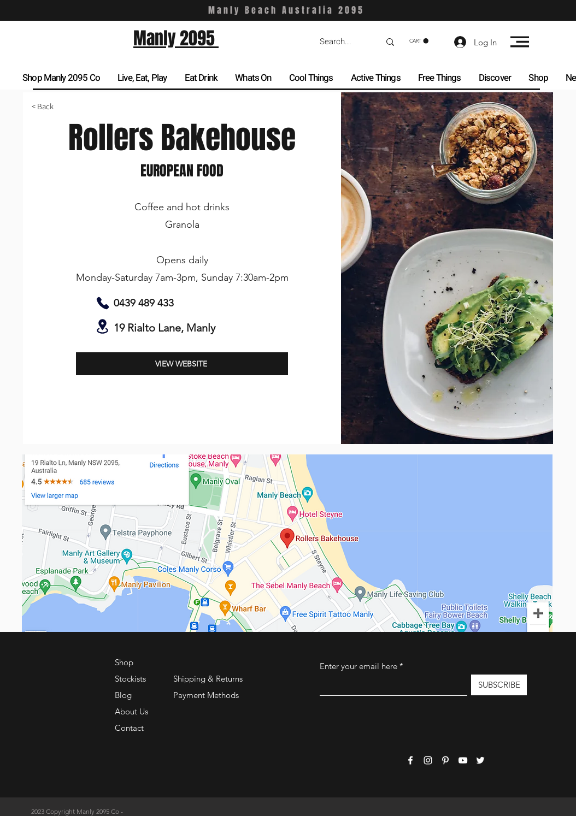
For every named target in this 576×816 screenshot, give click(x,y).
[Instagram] (427, 760)
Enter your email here (358, 666)
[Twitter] (480, 760)
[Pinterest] (445, 760)
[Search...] (341, 41)
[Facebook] (410, 760)
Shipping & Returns (208, 678)
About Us (131, 711)
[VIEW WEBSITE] (182, 363)
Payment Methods (207, 695)
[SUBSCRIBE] (499, 685)
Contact (129, 728)
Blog (123, 695)
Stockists (130, 678)
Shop (124, 662)
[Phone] (102, 303)
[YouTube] (462, 760)
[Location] (102, 326)
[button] (418, 41)
